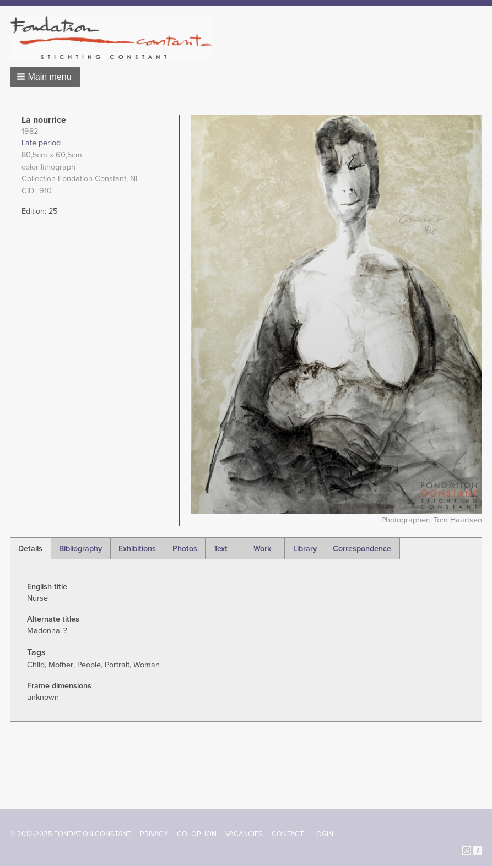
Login (322, 834)
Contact (288, 834)
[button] (45, 77)
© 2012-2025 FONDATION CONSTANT (70, 834)
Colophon (197, 834)
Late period (41, 143)
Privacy (154, 834)
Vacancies (244, 834)
